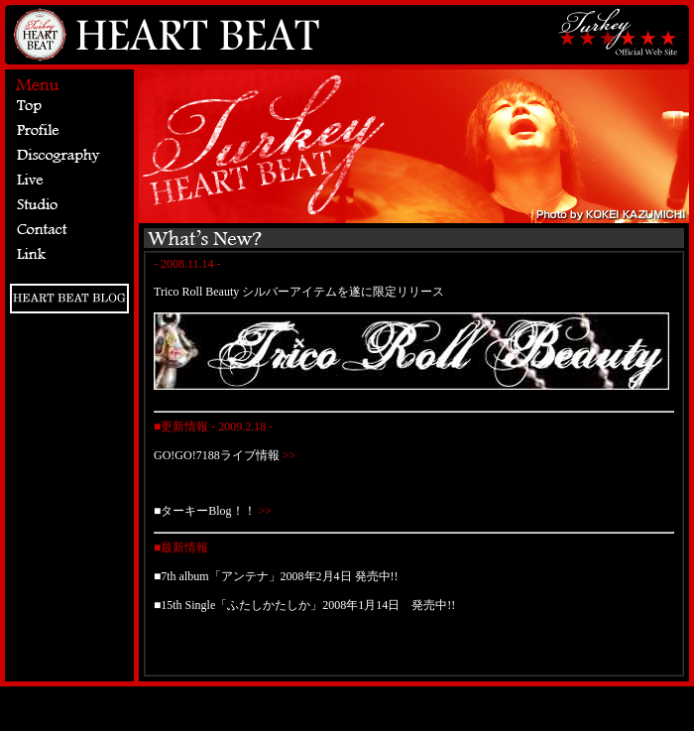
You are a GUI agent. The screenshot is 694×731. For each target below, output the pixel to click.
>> (288, 455)
